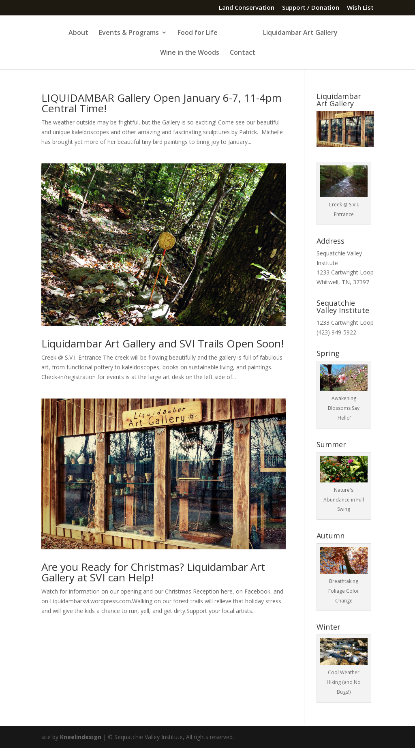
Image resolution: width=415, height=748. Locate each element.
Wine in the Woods (189, 53)
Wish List (360, 7)
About (78, 33)
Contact (242, 53)
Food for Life (198, 33)
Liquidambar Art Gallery (300, 33)
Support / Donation (310, 7)
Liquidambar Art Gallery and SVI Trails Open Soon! (162, 343)
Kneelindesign (80, 737)
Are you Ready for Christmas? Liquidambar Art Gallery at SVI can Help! (153, 572)
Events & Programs (129, 33)
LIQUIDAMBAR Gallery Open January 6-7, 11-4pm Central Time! (161, 103)
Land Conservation (246, 7)
